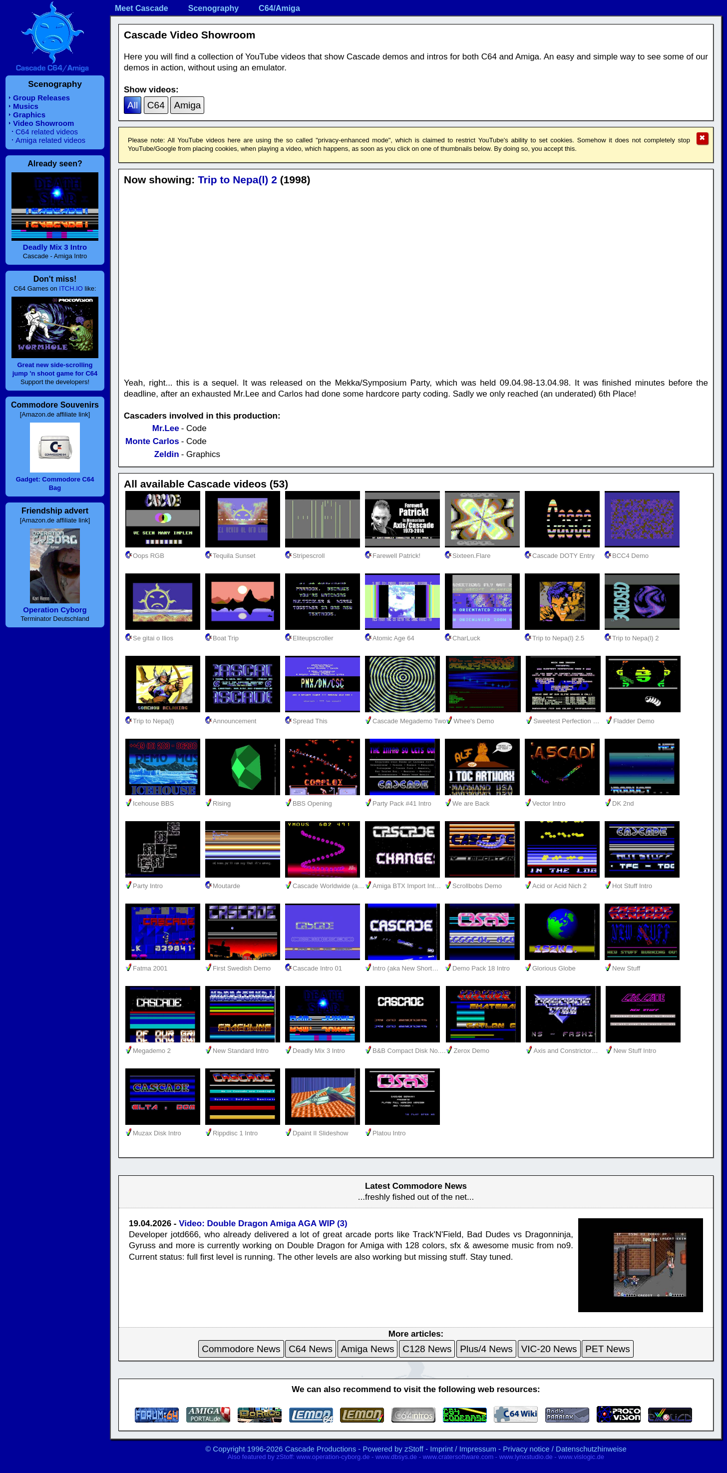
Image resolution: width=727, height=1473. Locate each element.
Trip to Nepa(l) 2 (237, 179)
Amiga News (367, 1349)
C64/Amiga (279, 8)
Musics (25, 106)
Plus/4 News (486, 1349)
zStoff (413, 1449)
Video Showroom (43, 123)
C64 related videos (46, 131)
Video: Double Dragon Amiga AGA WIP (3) (263, 1223)
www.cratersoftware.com (458, 1457)
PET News (607, 1349)
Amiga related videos (50, 140)
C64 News (311, 1349)
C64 (156, 105)
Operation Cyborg (55, 609)
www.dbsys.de (396, 1457)
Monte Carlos (152, 441)
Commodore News (241, 1349)
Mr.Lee (165, 428)
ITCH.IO (71, 288)
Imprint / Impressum (463, 1449)
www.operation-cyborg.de (333, 1457)
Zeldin (166, 454)
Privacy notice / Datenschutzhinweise (565, 1449)
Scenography (213, 8)
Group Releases (41, 97)
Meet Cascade (141, 8)
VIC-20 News (549, 1349)
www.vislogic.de (581, 1457)
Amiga (187, 105)
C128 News (426, 1349)
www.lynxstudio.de (526, 1457)
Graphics (29, 114)
